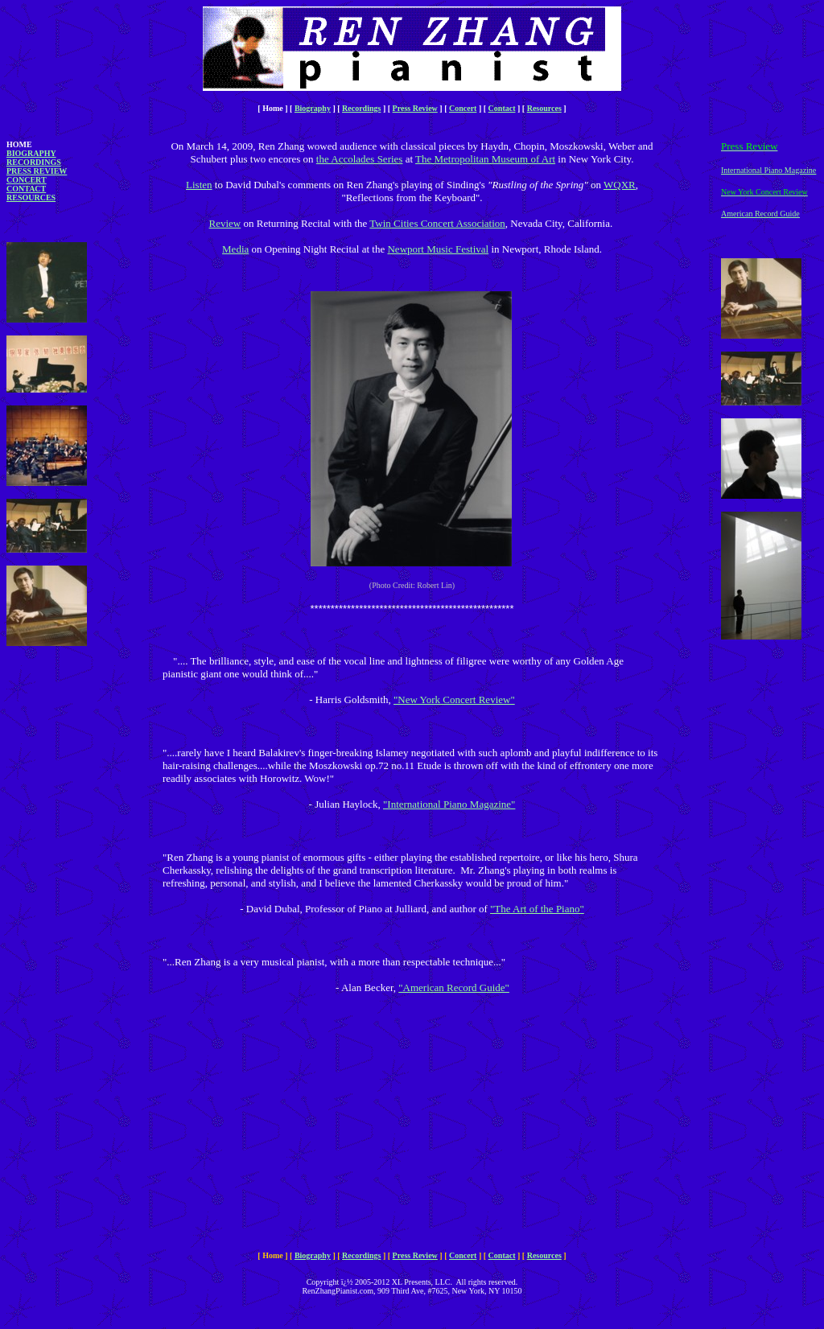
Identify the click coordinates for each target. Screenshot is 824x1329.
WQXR (620, 185)
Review (225, 223)
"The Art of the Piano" (537, 909)
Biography (313, 108)
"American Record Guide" (453, 987)
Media (235, 249)
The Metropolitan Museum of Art (485, 159)
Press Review (415, 108)
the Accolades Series (359, 159)
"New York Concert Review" (454, 699)
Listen (199, 185)
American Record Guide (760, 213)
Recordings (361, 108)
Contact (502, 108)
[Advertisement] (54, 927)
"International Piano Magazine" (449, 804)
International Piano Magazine (768, 170)
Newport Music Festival (437, 249)
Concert (462, 108)
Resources (544, 108)
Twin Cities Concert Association (437, 223)
